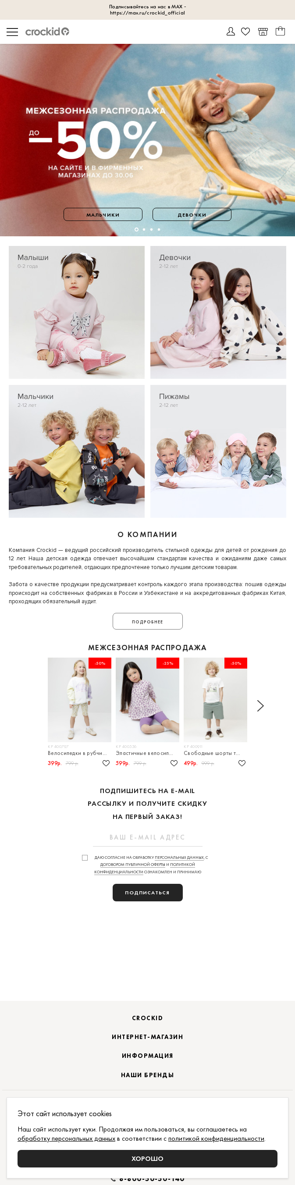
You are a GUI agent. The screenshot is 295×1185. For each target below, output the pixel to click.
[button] (137, 229)
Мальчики (103, 214)
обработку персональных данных (66, 1138)
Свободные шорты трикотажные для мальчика (215, 753)
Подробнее (147, 622)
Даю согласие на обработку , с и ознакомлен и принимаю (151, 865)
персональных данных (179, 857)
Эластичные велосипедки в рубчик (147, 753)
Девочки (192, 214)
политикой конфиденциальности (216, 1138)
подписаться (147, 892)
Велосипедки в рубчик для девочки (79, 753)
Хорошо (147, 1158)
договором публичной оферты (132, 864)
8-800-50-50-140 (152, 1178)
